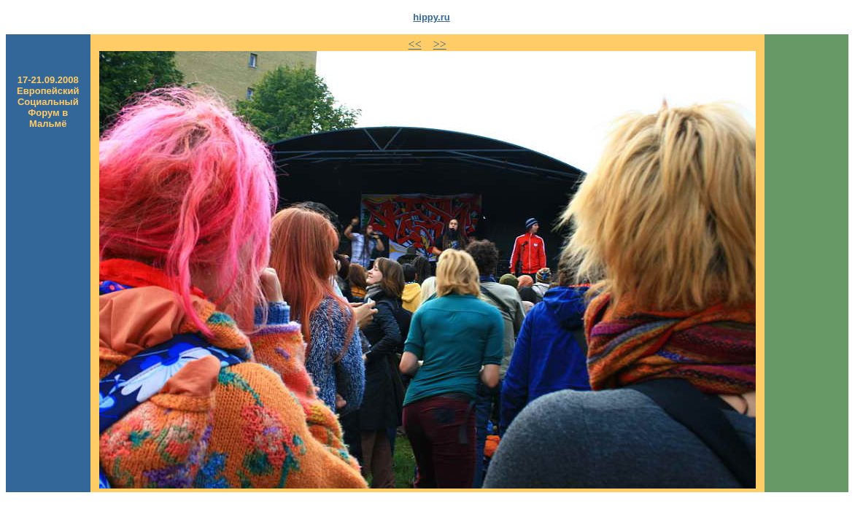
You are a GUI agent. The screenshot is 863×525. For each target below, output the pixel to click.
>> (439, 44)
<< (415, 44)
